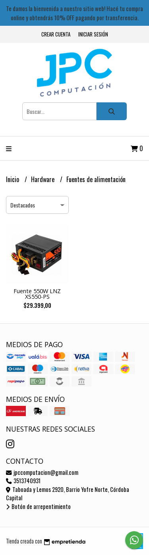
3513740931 (23, 480)
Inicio (13, 179)
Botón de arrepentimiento (38, 506)
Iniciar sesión (93, 34)
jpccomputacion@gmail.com (42, 472)
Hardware (43, 179)
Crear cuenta (55, 34)
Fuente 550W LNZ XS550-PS (37, 293)
